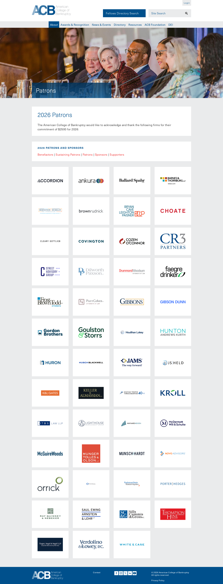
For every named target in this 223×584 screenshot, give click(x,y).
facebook (116, 573)
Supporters (117, 154)
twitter (125, 573)
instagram (121, 573)
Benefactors (45, 154)
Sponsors (101, 154)
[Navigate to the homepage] (51, 10)
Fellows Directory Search (122, 13)
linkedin (130, 573)
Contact (96, 572)
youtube (135, 573)
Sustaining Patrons (68, 154)
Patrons (88, 154)
